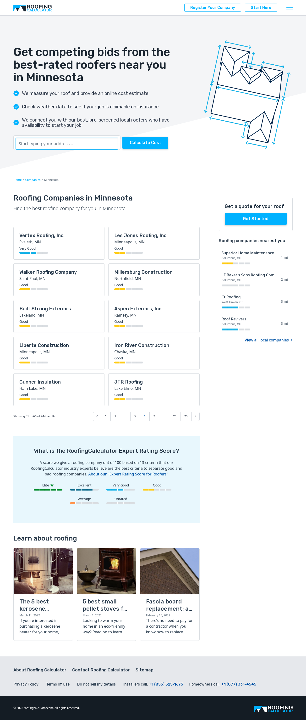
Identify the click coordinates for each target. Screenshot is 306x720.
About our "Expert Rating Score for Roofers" (128, 474)
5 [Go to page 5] (135, 416)
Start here (261, 7)
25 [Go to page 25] (186, 416)
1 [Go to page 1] (106, 416)
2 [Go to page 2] (115, 416)
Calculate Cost (145, 142)
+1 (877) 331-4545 (238, 684)
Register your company (212, 7)
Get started (255, 218)
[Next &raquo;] (195, 416)
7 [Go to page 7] (154, 416)
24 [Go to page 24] (174, 416)
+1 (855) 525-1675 (166, 684)
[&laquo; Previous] (97, 416)
